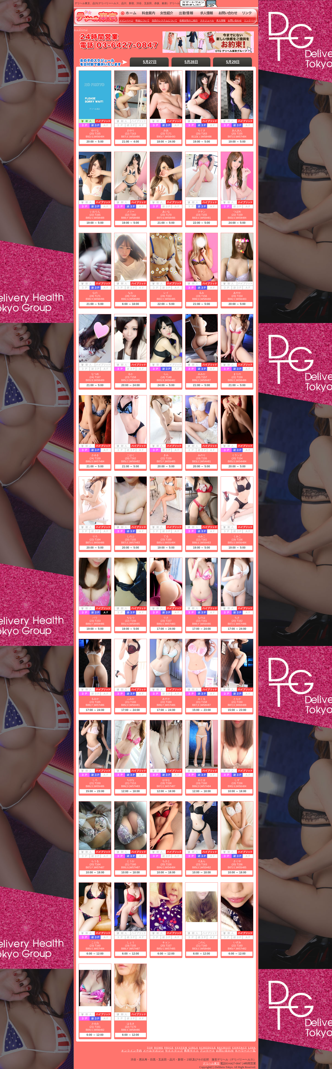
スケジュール (207, 20)
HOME (158, 1047)
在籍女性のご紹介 (188, 20)
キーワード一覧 (245, 1050)
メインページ (126, 20)
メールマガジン (153, 1050)
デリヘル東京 (211, 1063)
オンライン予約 (131, 1050)
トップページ (81, 29)
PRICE (169, 1047)
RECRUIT (224, 1047)
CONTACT (239, 1047)
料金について (142, 20)
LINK (252, 1047)
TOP (150, 1047)
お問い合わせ (235, 20)
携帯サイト (191, 1050)
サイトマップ (174, 1050)
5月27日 (150, 62)
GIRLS (193, 1047)
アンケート (207, 1050)
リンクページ (251, 20)
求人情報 (220, 20)
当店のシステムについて (164, 20)
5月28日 (191, 62)
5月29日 (233, 62)
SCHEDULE (207, 1047)
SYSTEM (181, 1047)
